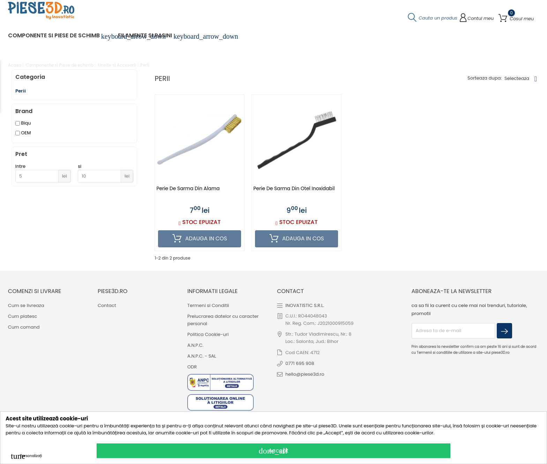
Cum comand (24, 327)
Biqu (26, 125)
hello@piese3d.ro (304, 374)
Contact (107, 305)
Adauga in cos (199, 240)
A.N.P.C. (195, 345)
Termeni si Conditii (208, 305)
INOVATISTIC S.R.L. (304, 305)
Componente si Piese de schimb (58, 37)
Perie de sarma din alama (188, 190)
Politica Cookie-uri (207, 334)
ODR (192, 367)
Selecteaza (516, 80)
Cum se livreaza (26, 305)
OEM (26, 135)
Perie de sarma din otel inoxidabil (294, 190)
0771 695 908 (299, 363)
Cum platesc (22, 316)
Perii (20, 92)
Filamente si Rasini (149, 37)
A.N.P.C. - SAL (201, 356)
